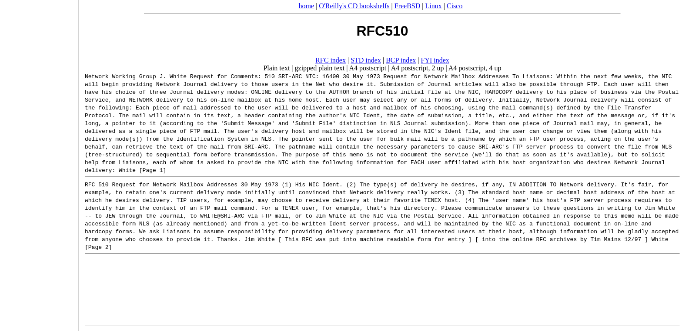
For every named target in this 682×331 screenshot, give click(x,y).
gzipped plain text (320, 68)
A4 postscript (368, 68)
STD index (366, 60)
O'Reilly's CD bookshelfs (354, 6)
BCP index (401, 60)
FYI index (435, 60)
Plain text (276, 68)
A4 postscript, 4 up (474, 68)
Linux (433, 6)
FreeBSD (407, 6)
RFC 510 (97, 184)
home (306, 6)
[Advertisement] (39, 162)
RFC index (330, 60)
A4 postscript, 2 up (417, 68)
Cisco (454, 6)
